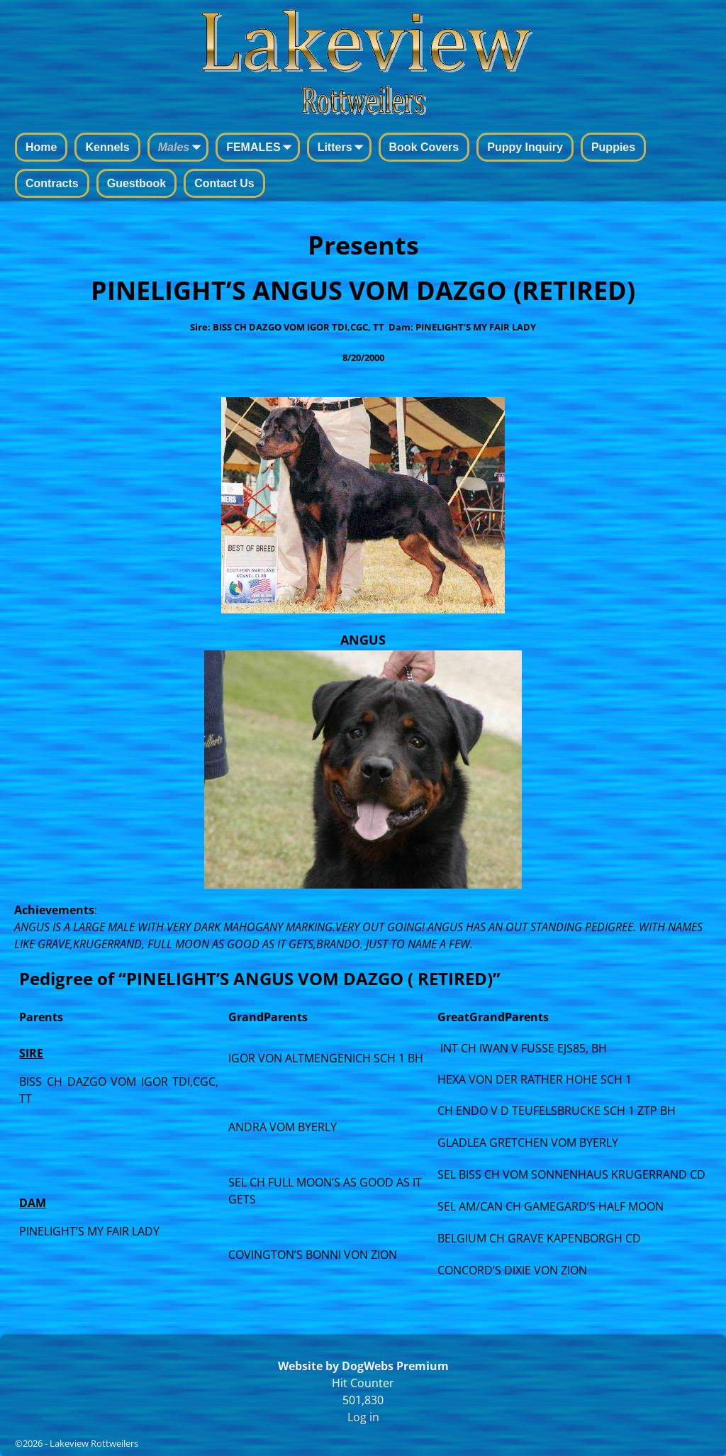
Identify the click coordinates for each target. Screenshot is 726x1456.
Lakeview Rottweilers (94, 1443)
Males (182, 148)
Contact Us (224, 183)
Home (41, 147)
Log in (363, 1417)
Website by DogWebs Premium (363, 1366)
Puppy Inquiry (525, 147)
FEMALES (261, 148)
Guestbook (137, 183)
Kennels (107, 147)
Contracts (52, 183)
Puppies (613, 147)
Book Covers (424, 147)
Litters (343, 148)
